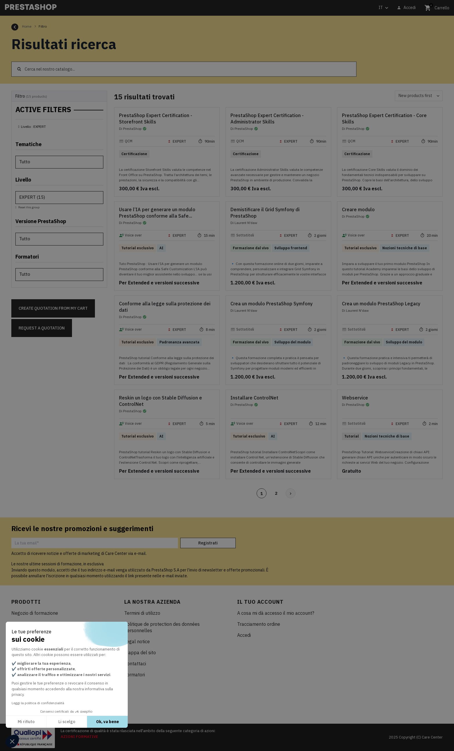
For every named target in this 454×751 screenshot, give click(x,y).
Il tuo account (260, 601)
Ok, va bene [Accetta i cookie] (107, 721)
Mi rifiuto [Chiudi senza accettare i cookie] (26, 721)
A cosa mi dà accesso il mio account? (275, 613)
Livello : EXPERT (33, 126)
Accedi (244, 635)
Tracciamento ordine (258, 624)
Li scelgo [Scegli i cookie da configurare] (66, 721)
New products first (420, 96)
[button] (12, 741)
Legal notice (137, 641)
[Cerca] (183, 69)
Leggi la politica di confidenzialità (38, 703)
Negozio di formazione (34, 613)
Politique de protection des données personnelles (162, 627)
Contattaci (135, 663)
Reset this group (28, 207)
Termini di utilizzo (142, 613)
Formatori (134, 674)
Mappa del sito (140, 652)
